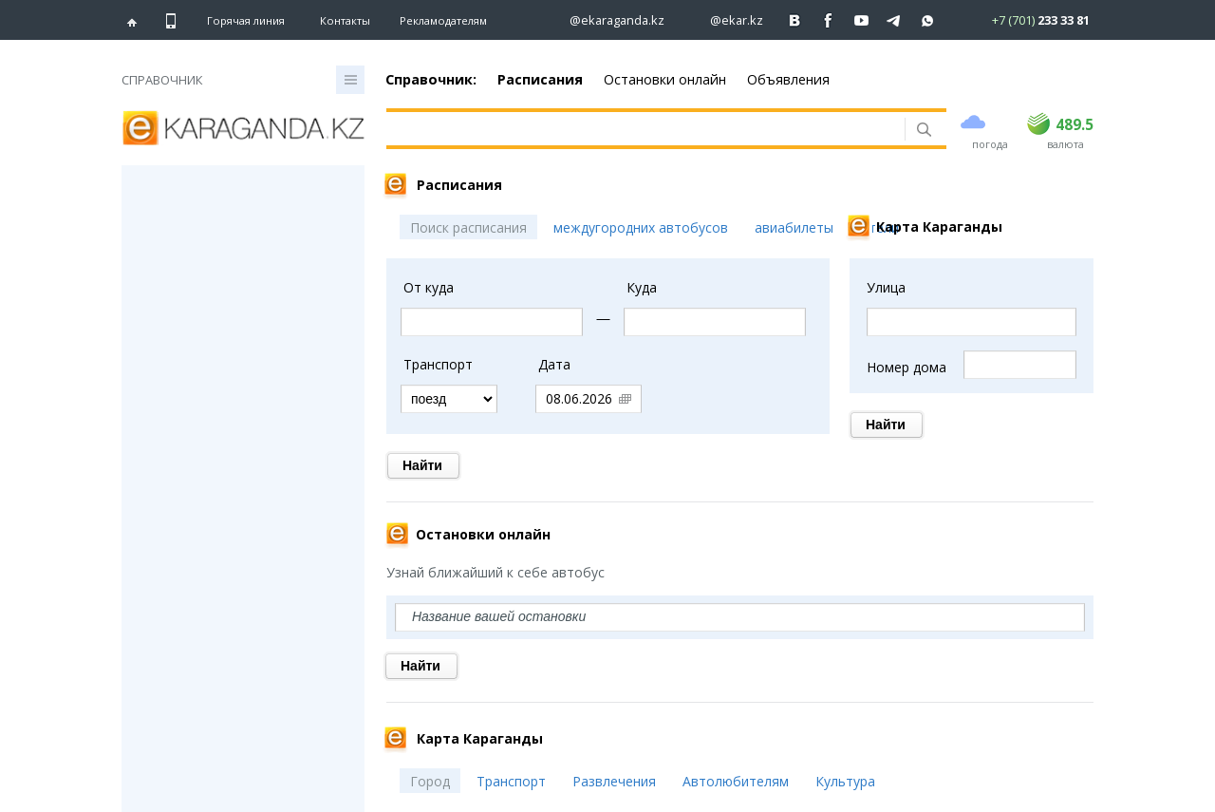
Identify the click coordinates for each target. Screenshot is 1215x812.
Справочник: (431, 79)
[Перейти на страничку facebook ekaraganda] (828, 20)
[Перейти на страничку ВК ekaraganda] (795, 20)
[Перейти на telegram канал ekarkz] (894, 20)
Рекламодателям (443, 20)
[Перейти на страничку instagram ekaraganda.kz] (607, 20)
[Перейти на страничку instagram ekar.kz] (727, 20)
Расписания (540, 79)
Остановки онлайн (665, 79)
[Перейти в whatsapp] (1024, 19)
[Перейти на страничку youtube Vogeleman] (861, 20)
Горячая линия (246, 21)
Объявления (788, 79)
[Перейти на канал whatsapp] (928, 20)
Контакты (345, 20)
